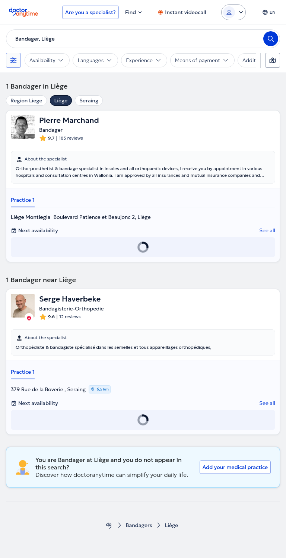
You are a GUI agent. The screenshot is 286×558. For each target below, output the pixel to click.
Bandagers (139, 525)
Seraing (88, 100)
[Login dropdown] (233, 12)
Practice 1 (23, 200)
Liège (61, 100)
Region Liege (26, 100)
